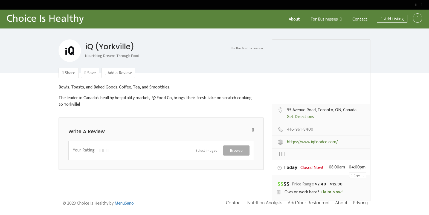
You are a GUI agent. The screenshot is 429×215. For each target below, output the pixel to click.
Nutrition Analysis (264, 202)
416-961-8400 (300, 130)
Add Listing (392, 18)
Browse (236, 150)
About (294, 19)
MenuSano (124, 203)
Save (90, 73)
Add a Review (118, 73)
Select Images (206, 151)
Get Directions (300, 117)
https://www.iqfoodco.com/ (312, 142)
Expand (357, 175)
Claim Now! (331, 192)
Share (68, 73)
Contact (359, 19)
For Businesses (324, 19)
